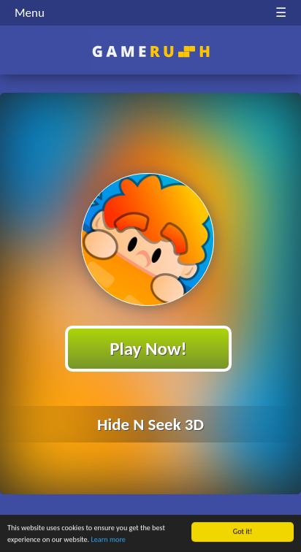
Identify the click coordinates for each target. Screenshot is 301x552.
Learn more (108, 540)
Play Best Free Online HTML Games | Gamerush (150, 51)
